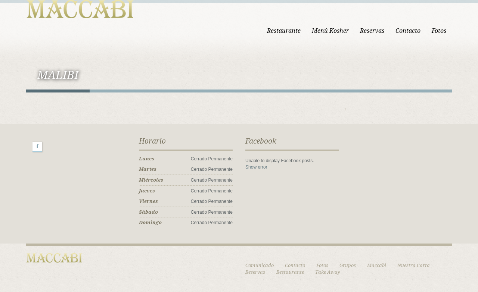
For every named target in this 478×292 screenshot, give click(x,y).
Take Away (327, 272)
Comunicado (259, 265)
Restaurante (284, 30)
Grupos (347, 265)
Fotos (439, 30)
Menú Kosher (330, 30)
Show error (256, 167)
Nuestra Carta (413, 265)
